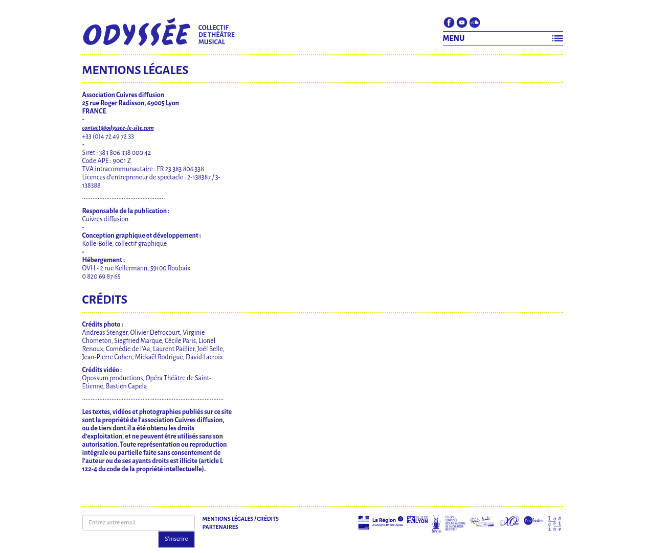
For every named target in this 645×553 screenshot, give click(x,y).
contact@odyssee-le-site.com (118, 128)
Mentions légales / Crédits (241, 519)
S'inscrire (176, 539)
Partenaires (220, 527)
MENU (454, 38)
